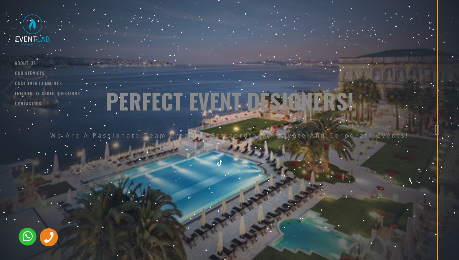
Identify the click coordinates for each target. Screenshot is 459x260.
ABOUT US (25, 63)
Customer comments (38, 83)
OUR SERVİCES (30, 73)
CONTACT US (28, 103)
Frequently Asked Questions (47, 93)
